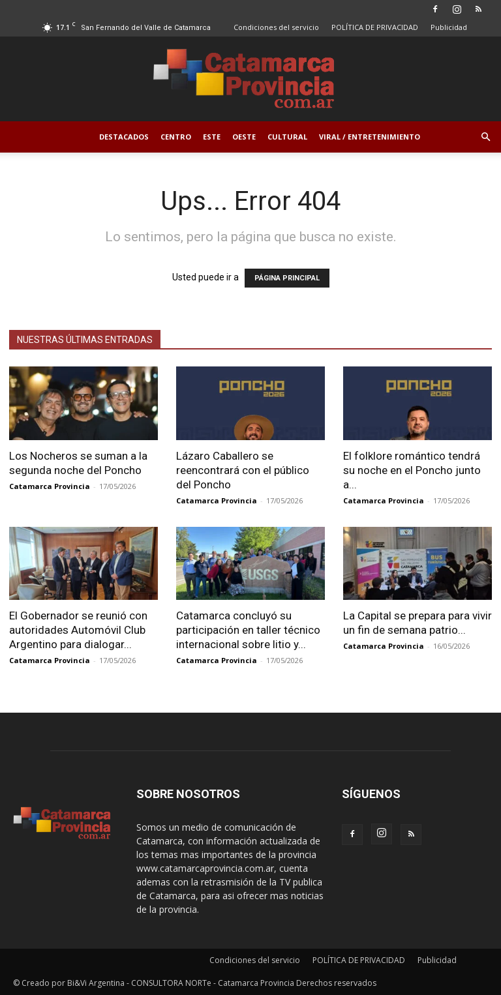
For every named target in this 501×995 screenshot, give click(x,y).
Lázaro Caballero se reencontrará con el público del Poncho (242, 470)
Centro (175, 136)
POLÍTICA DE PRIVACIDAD (374, 27)
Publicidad (449, 27)
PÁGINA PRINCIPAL (287, 278)
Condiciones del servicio (276, 27)
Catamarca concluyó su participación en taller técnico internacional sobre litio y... (248, 630)
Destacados (124, 136)
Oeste (244, 136)
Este (211, 136)
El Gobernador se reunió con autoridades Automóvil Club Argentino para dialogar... (78, 630)
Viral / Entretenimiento (369, 136)
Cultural (287, 136)
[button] (485, 137)
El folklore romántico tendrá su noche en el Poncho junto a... (412, 470)
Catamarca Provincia (49, 486)
